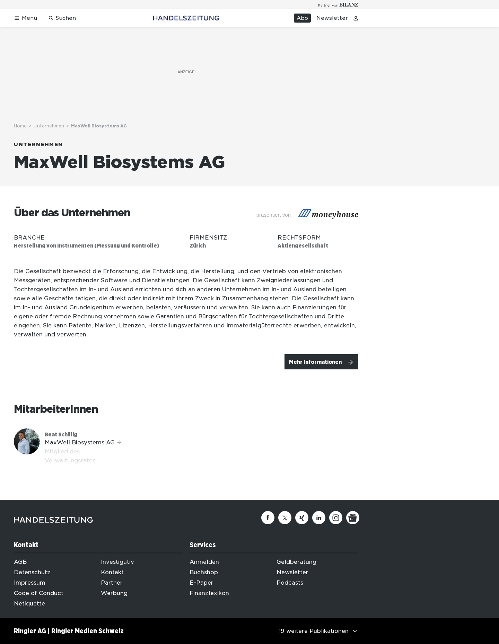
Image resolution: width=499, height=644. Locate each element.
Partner (112, 582)
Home (20, 125)
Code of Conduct (38, 593)
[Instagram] (335, 517)
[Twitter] (284, 517)
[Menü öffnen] (25, 18)
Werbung (114, 593)
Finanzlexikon (209, 593)
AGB (20, 562)
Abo (302, 18)
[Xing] (301, 517)
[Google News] (352, 517)
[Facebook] (267, 517)
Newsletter (332, 18)
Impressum (29, 582)
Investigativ (117, 562)
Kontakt (112, 572)
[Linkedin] (318, 517)
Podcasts (290, 582)
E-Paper (201, 582)
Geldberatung (296, 562)
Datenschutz (32, 572)
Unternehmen (49, 125)
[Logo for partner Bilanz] (338, 5)
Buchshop (204, 572)
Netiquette (29, 603)
